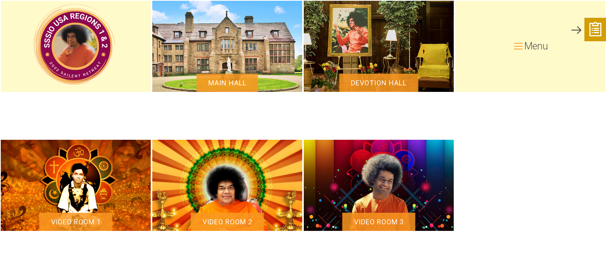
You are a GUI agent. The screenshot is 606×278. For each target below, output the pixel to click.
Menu (530, 46)
